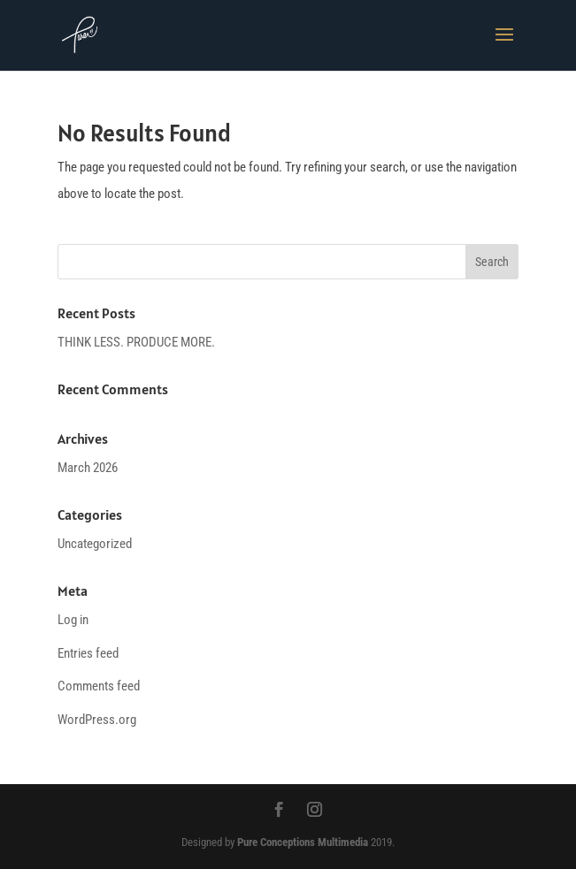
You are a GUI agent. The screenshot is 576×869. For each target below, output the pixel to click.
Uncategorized (95, 544)
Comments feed (99, 686)
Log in (73, 620)
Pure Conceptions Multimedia (302, 842)
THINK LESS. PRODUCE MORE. (136, 342)
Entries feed (88, 653)
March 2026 (88, 468)
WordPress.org (97, 720)
